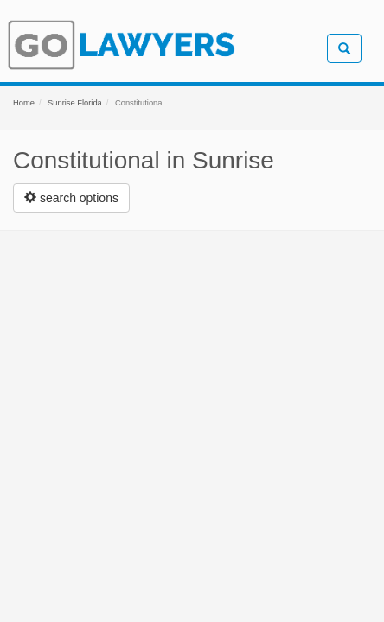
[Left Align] (71, 198)
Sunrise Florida (75, 102)
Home (24, 102)
